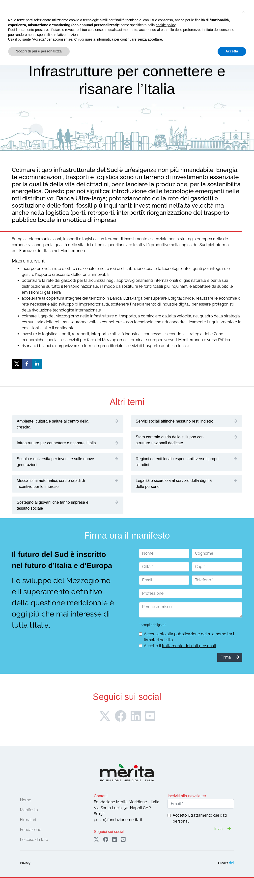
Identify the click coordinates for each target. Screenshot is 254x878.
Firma (206, 14)
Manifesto (29, 809)
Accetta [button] (232, 864)
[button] (244, 825)
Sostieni (233, 14)
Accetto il (180, 645)
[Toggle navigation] (19, 24)
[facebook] (27, 364)
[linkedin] (37, 364)
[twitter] (17, 364)
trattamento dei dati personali (189, 645)
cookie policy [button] (165, 838)
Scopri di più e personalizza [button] (39, 864)
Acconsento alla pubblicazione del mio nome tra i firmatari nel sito (189, 637)
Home (25, 800)
